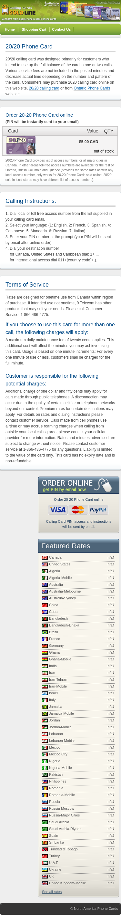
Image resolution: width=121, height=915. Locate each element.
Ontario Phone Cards (92, 88)
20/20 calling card (44, 88)
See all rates (52, 892)
